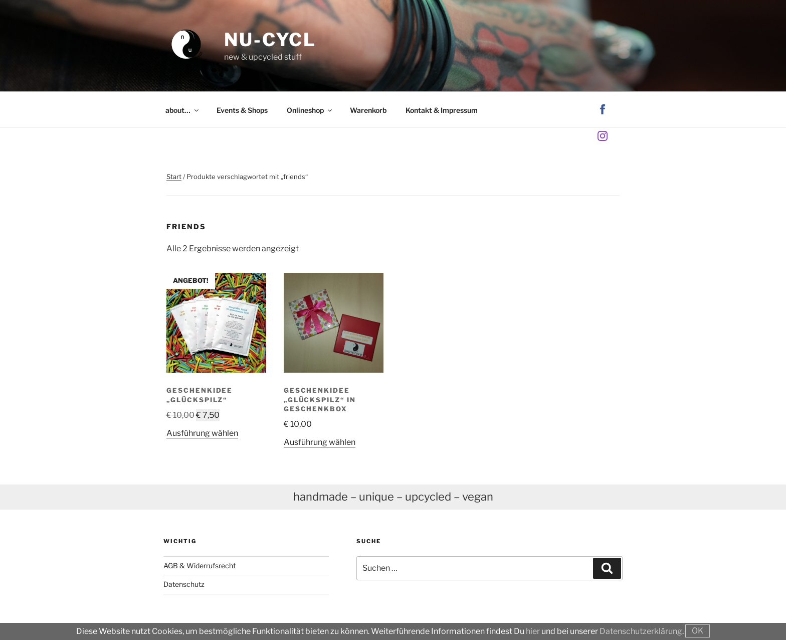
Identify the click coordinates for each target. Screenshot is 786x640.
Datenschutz (184, 584)
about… (182, 110)
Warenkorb (368, 110)
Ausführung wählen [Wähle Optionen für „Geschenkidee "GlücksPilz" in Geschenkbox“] (319, 442)
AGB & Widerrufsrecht (199, 565)
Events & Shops (242, 110)
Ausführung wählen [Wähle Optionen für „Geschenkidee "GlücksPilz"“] (202, 433)
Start (173, 177)
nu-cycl (270, 40)
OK (697, 630)
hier (533, 631)
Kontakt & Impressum (442, 110)
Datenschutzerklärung (641, 631)
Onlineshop (310, 110)
